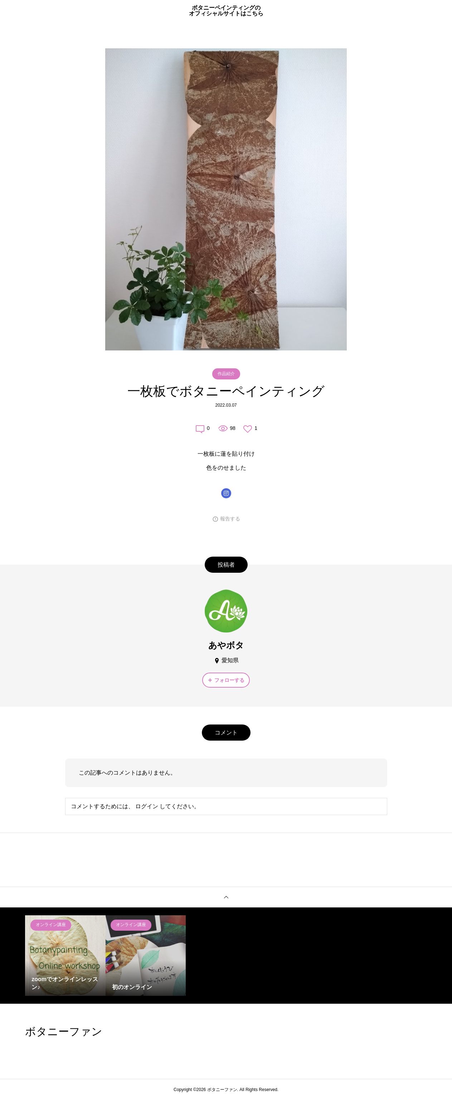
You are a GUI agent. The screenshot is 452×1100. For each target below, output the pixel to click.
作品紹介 (226, 373)
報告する (230, 519)
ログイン (146, 806)
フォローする (229, 680)
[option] (65, 955)
